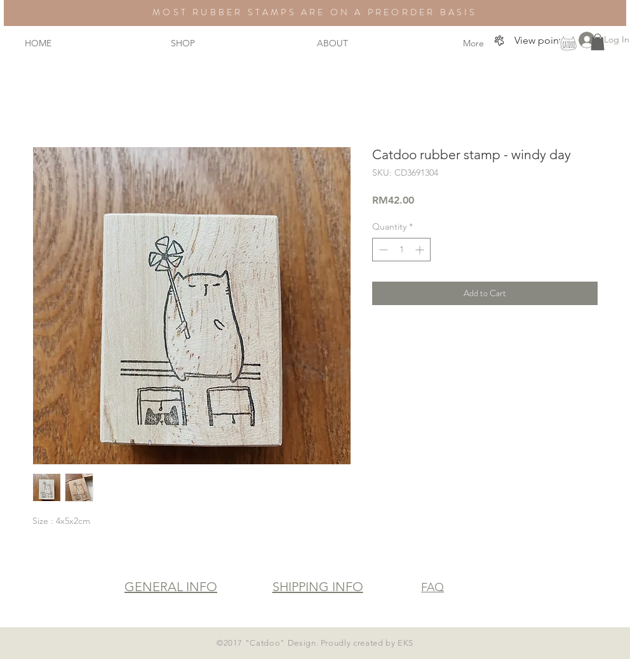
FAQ (432, 587)
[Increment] (421, 249)
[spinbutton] (401, 249)
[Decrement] (382, 249)
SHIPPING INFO (317, 586)
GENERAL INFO (170, 586)
